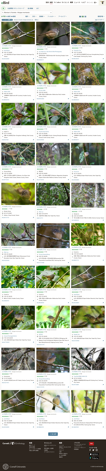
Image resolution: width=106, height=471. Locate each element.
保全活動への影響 (48, 448)
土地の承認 (77, 442)
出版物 (46, 450)
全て (37, 8)
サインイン (90, 2)
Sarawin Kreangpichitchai (10, 336)
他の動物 (30, 8)
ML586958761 (5, 99)
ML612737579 (40, 387)
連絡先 (61, 457)
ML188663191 (40, 427)
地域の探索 (32, 447)
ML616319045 (40, 139)
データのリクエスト (49, 452)
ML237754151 (40, 179)
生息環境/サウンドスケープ (16, 8)
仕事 (60, 452)
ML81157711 (40, 218)
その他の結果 (53, 434)
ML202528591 (5, 427)
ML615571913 (5, 382)
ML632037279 (40, 344)
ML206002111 (40, 59)
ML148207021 (75, 427)
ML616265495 (5, 260)
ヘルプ (83, 2)
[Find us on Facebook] (90, 450)
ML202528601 (75, 302)
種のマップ (32, 445)
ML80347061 (5, 139)
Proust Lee (76, 171)
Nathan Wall (7, 91)
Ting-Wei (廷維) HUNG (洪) (80, 376)
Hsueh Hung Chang (44, 131)
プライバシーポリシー (80, 447)
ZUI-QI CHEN (42, 90)
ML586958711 (75, 139)
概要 (71, 2)
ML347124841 (75, 384)
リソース (61, 445)
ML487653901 (40, 98)
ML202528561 (5, 58)
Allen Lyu (41, 211)
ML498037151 (75, 260)
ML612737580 (40, 262)
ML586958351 (75, 99)
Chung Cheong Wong (44, 254)
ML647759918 (5, 342)
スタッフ (61, 450)
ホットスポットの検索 (35, 448)
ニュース (77, 2)
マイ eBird (57, 2)
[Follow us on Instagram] (97, 450)
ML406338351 (75, 58)
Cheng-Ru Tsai (77, 50)
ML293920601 (75, 179)
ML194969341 (75, 220)
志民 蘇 (41, 334)
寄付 (91, 443)
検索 (51, 2)
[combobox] (27, 12)
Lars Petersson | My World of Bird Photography (50, 51)
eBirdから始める (63, 453)
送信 (47, 2)
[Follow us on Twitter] (93, 450)
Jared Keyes (7, 50)
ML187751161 (5, 179)
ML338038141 (5, 300)
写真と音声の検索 (33, 450)
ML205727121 (5, 217)
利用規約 (76, 449)
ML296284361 (40, 302)
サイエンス (65, 2)
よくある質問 (62, 455)
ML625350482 (75, 340)
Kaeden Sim (77, 334)
